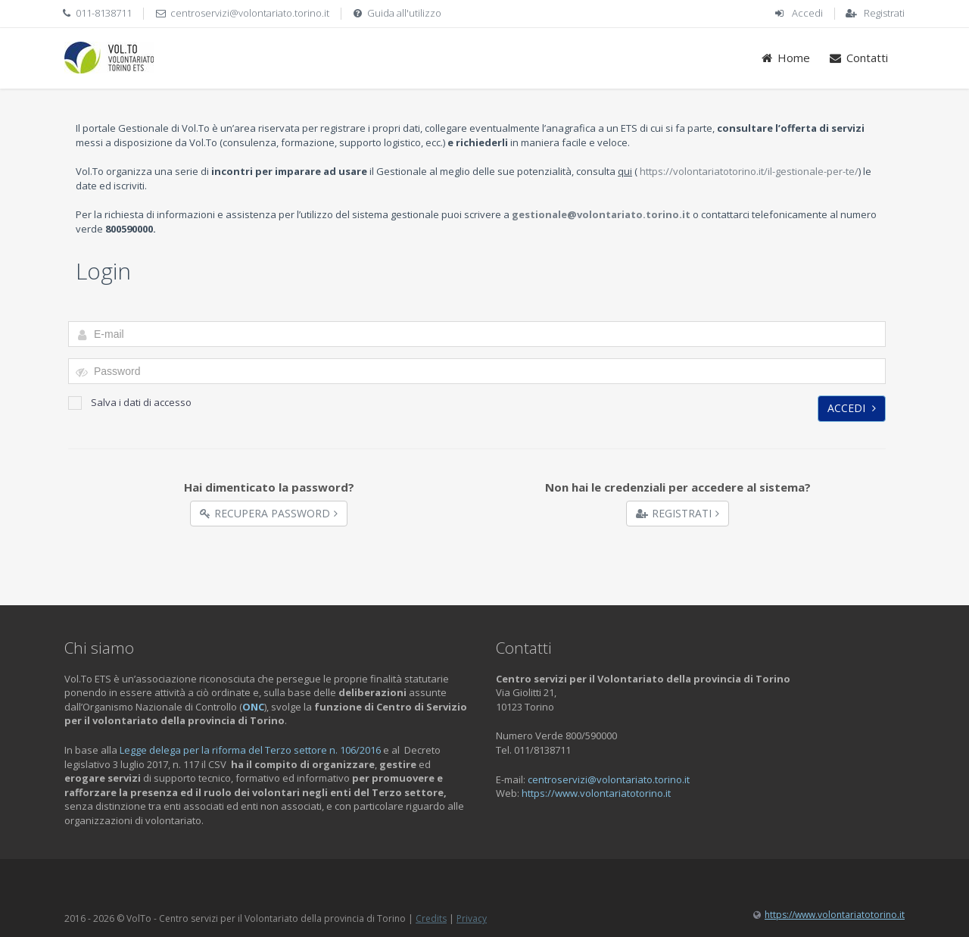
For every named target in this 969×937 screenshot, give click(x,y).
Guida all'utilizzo (404, 13)
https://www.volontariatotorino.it (596, 793)
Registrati (884, 13)
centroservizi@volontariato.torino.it (249, 13)
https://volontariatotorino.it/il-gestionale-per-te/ (749, 171)
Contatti (858, 57)
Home (785, 57)
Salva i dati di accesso (130, 402)
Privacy (471, 918)
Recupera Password (269, 513)
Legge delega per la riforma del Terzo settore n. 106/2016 (250, 750)
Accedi (807, 13)
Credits (431, 918)
